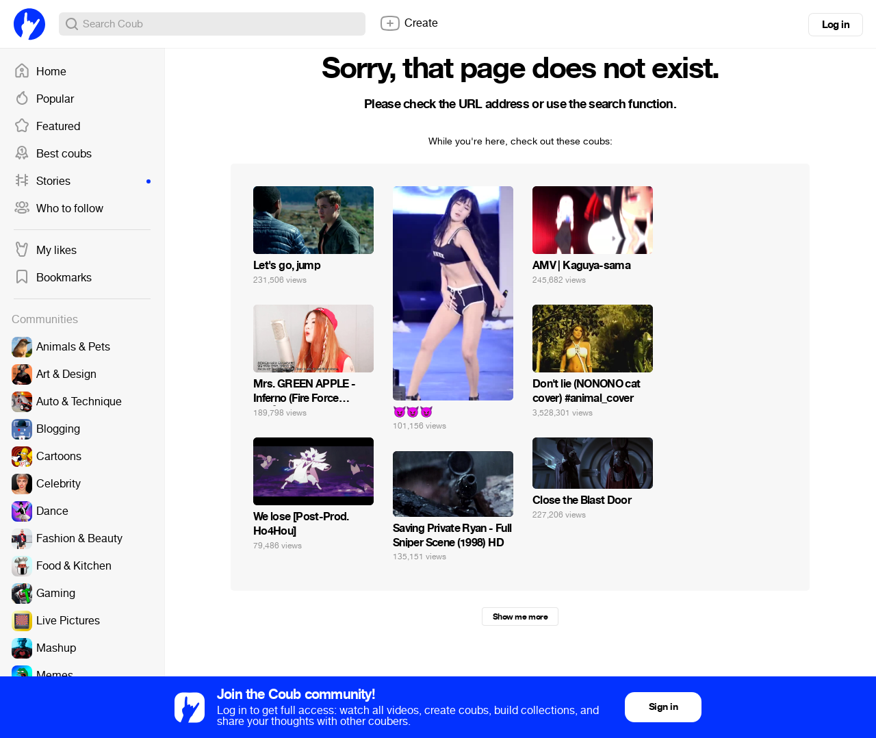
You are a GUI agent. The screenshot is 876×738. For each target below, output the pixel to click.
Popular (44, 99)
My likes (45, 250)
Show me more (520, 616)
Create (408, 23)
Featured (47, 126)
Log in (835, 24)
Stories (82, 181)
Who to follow (58, 208)
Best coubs (53, 154)
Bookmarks (53, 278)
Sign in (663, 706)
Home (40, 71)
